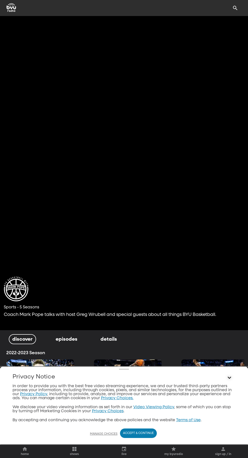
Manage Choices (103, 433)
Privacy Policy (33, 394)
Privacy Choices (107, 411)
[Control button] (229, 378)
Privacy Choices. (117, 398)
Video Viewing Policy (153, 407)
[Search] (235, 8)
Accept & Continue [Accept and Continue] (138, 433)
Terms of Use (188, 420)
